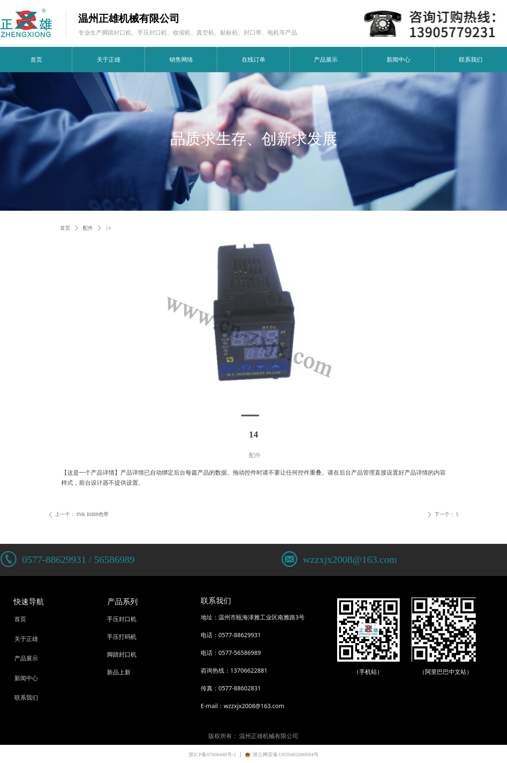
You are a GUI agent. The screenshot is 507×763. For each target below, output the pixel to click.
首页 (65, 228)
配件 (88, 228)
